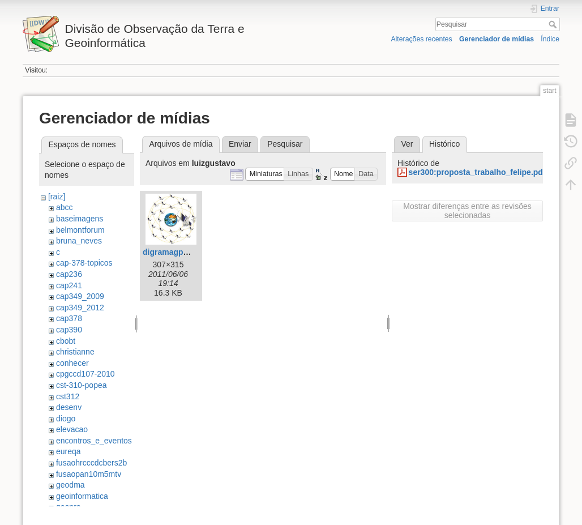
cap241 (69, 285)
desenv (69, 407)
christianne (75, 351)
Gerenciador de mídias (496, 39)
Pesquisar (554, 24)
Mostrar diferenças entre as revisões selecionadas (467, 211)
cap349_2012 (80, 307)
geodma (70, 484)
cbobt (65, 340)
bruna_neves (79, 240)
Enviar (240, 143)
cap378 (69, 318)
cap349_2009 (80, 296)
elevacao (72, 429)
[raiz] (56, 196)
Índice (550, 39)
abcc (64, 207)
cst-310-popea (81, 385)
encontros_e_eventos (94, 440)
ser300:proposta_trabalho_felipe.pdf (477, 172)
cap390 (69, 329)
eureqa (68, 451)
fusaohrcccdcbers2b (91, 462)
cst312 (67, 396)
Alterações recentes (421, 39)
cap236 (69, 274)
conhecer (72, 363)
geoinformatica (82, 496)
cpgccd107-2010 (85, 373)
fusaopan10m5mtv (88, 474)
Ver (407, 143)
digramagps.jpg (172, 252)
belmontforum (80, 229)
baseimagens (79, 218)
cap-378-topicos (84, 262)
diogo (65, 418)
